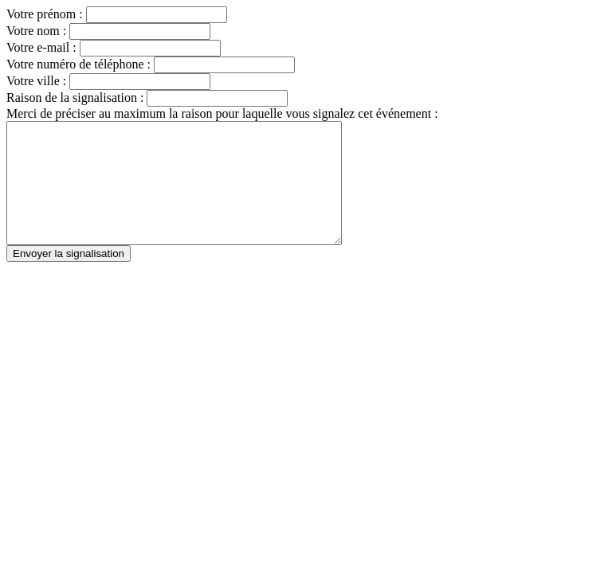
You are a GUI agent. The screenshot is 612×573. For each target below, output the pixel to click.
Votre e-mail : (43, 47)
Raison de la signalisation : (74, 97)
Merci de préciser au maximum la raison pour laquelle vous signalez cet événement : (222, 113)
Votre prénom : (46, 14)
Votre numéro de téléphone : (80, 64)
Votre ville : (37, 81)
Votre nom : (37, 30)
